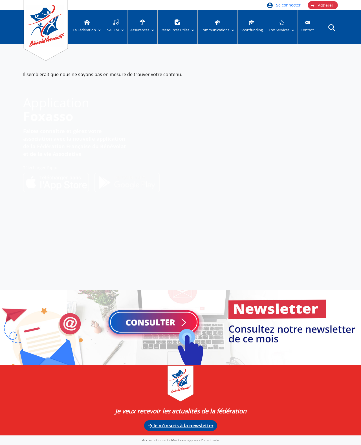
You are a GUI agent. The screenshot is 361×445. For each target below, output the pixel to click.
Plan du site (210, 440)
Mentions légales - (186, 440)
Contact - (163, 440)
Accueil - (149, 440)
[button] (331, 27)
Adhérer (322, 5)
